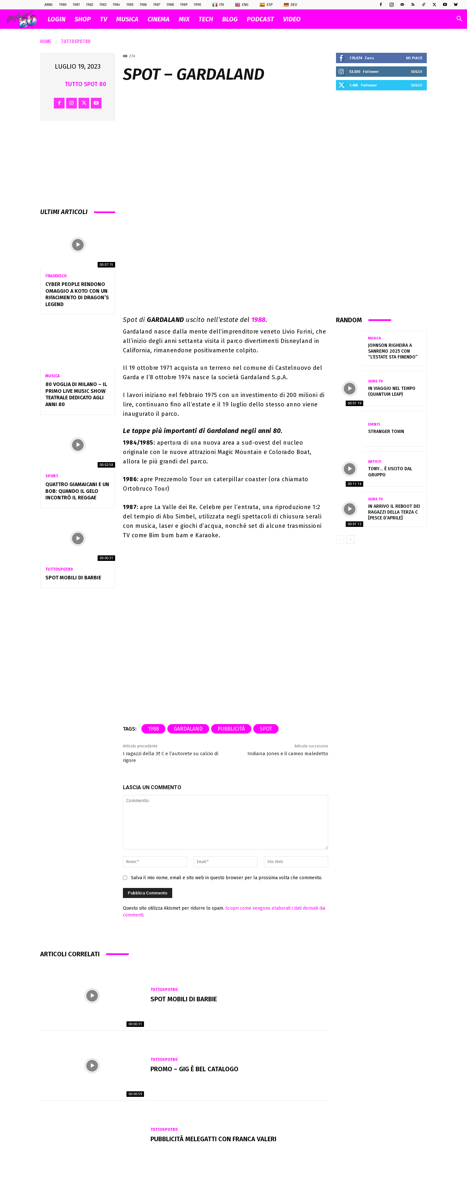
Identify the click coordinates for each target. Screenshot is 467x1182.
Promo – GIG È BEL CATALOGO (194, 1069)
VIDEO (292, 19)
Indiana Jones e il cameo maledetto (287, 753)
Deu (290, 5)
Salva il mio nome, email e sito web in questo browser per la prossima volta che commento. (226, 878)
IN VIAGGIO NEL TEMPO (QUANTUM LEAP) (391, 391)
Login (57, 19)
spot (266, 729)
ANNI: (48, 5)
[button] (459, 20)
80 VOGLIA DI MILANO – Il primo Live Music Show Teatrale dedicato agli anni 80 (76, 394)
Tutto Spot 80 (85, 84)
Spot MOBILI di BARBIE (73, 577)
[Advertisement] (381, 203)
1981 (76, 5)
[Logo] (24, 19)
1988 (170, 5)
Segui (416, 71)
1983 (102, 5)
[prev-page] (340, 539)
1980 (62, 5)
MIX (184, 19)
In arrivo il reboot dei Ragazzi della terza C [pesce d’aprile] (394, 512)
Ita (218, 5)
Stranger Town (386, 431)
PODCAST (260, 19)
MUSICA (127, 19)
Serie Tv (375, 381)
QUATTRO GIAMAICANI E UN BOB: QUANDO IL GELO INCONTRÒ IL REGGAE (77, 491)
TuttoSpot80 (75, 41)
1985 (129, 5)
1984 (116, 5)
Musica (52, 376)
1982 (89, 5)
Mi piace (414, 57)
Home (46, 41)
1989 (183, 5)
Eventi (374, 424)
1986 (143, 5)
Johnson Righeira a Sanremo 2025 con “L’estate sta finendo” (392, 351)
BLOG (230, 19)
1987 (156, 5)
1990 (197, 5)
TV (103, 19)
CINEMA (159, 19)
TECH (205, 19)
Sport (51, 476)
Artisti (374, 461)
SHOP (83, 19)
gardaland (188, 729)
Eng (241, 5)
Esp (266, 5)
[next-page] (350, 539)
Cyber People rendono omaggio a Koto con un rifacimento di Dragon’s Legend (77, 294)
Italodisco (55, 276)
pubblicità (231, 729)
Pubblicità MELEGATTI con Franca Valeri (213, 1139)
